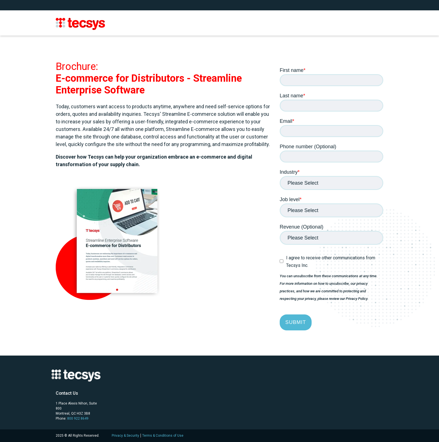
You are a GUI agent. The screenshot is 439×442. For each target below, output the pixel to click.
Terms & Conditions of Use (162, 436)
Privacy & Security (125, 436)
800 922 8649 (77, 418)
